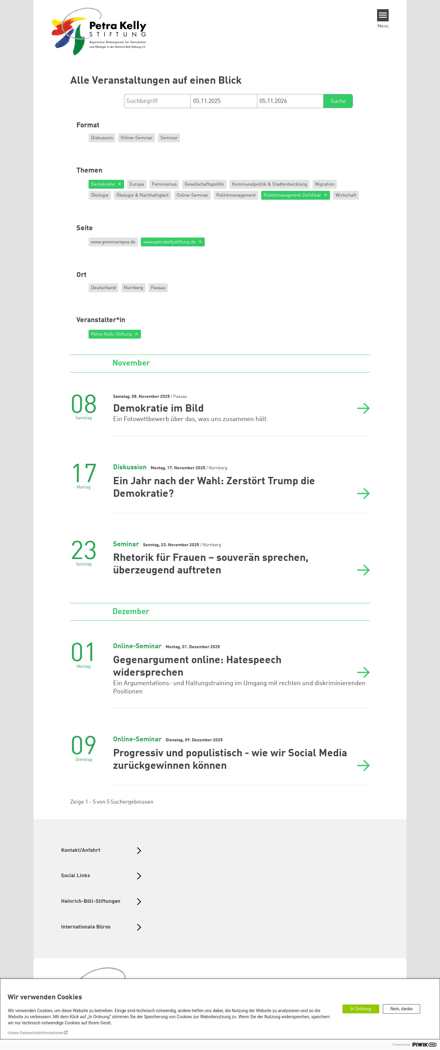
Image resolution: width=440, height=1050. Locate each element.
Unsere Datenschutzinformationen (35, 1033)
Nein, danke (402, 1008)
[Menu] (383, 15)
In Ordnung (360, 1008)
